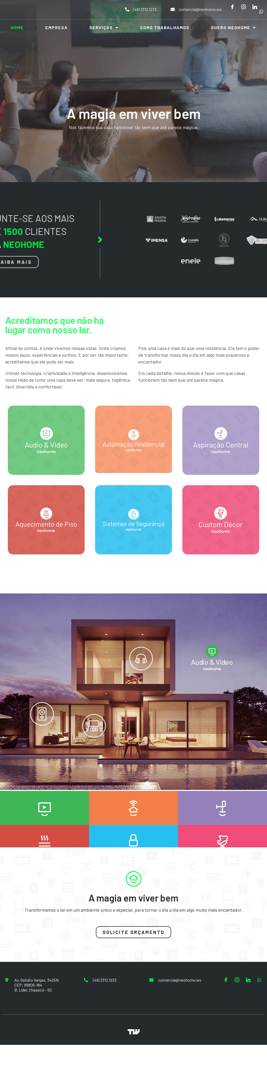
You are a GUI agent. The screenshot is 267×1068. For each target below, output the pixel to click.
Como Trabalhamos (164, 27)
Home (17, 27)
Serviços (104, 27)
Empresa (56, 27)
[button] (133, 932)
